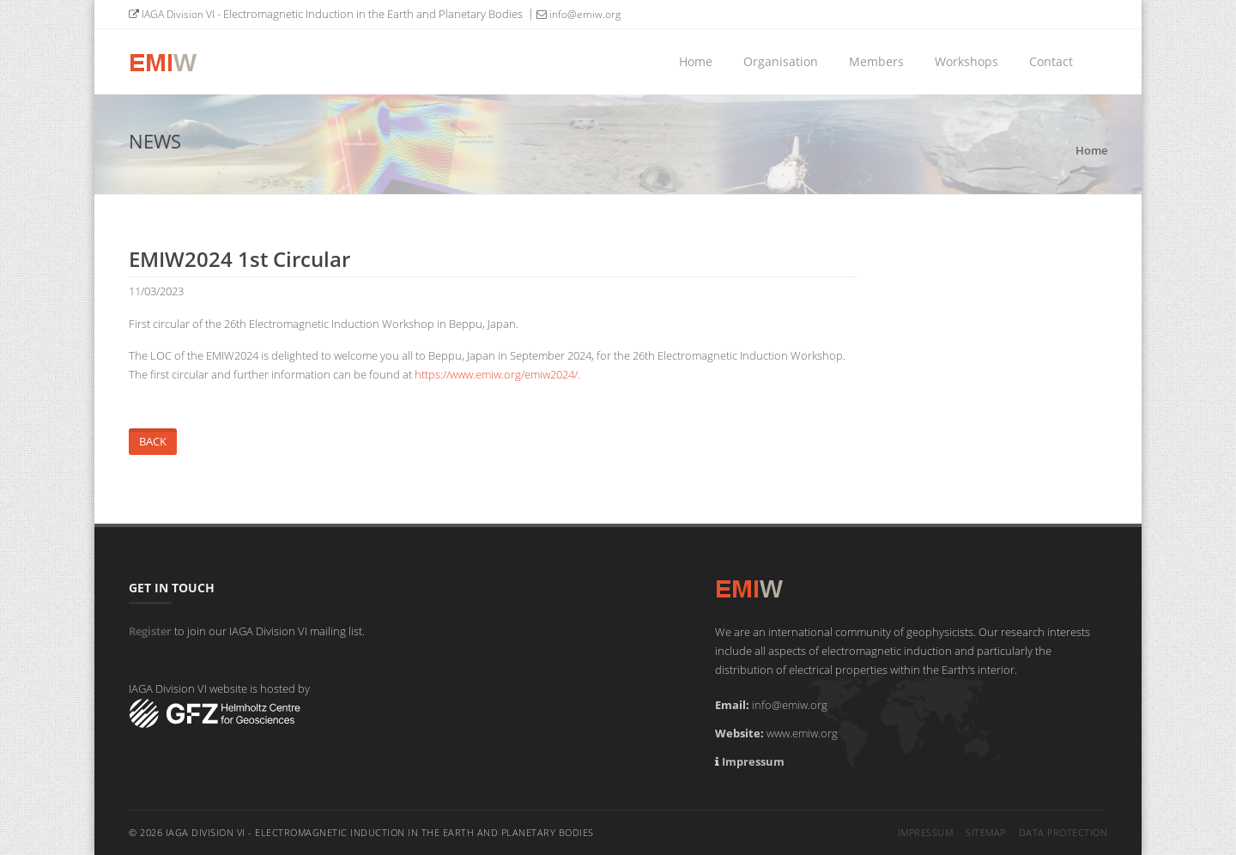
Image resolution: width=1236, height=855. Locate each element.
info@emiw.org (578, 14)
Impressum (753, 761)
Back (153, 441)
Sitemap (986, 832)
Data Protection (1063, 832)
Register (150, 631)
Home (695, 61)
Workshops (966, 61)
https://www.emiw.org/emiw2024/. (497, 374)
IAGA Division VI (172, 14)
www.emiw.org (802, 733)
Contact (1051, 61)
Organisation (780, 61)
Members (876, 61)
